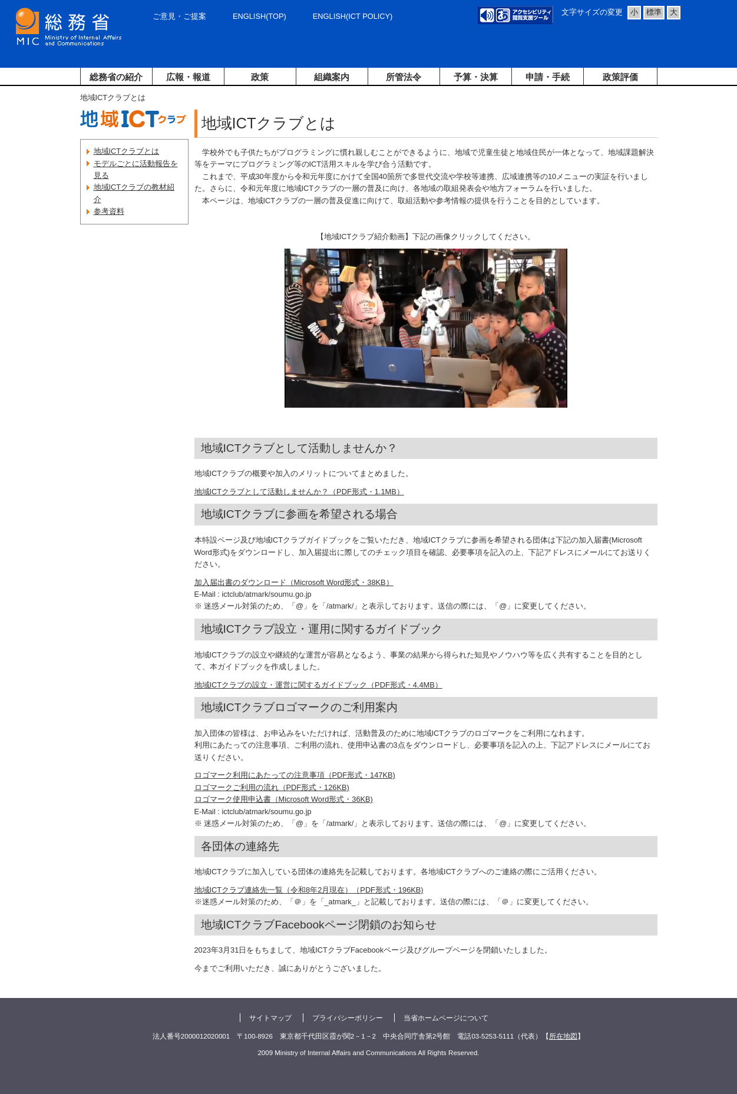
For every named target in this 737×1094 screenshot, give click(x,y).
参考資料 (109, 211)
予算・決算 (476, 77)
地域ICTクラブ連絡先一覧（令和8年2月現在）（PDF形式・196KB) (309, 889)
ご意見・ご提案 (179, 16)
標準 (654, 12)
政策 (260, 77)
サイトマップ (270, 1018)
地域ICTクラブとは (127, 151)
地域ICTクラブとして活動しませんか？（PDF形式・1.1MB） (299, 491)
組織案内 (331, 77)
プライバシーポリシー (347, 1018)
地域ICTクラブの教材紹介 (134, 193)
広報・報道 (188, 77)
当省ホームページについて (446, 1018)
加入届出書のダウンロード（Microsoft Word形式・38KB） (294, 582)
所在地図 (563, 1036)
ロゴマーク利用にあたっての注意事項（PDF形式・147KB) (294, 775)
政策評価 (620, 77)
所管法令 (403, 77)
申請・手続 (548, 77)
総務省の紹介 (116, 77)
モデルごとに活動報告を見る (136, 169)
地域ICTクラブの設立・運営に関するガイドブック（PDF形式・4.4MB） (318, 684)
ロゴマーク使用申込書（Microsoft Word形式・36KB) (283, 799)
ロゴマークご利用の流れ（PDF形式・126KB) (271, 787)
